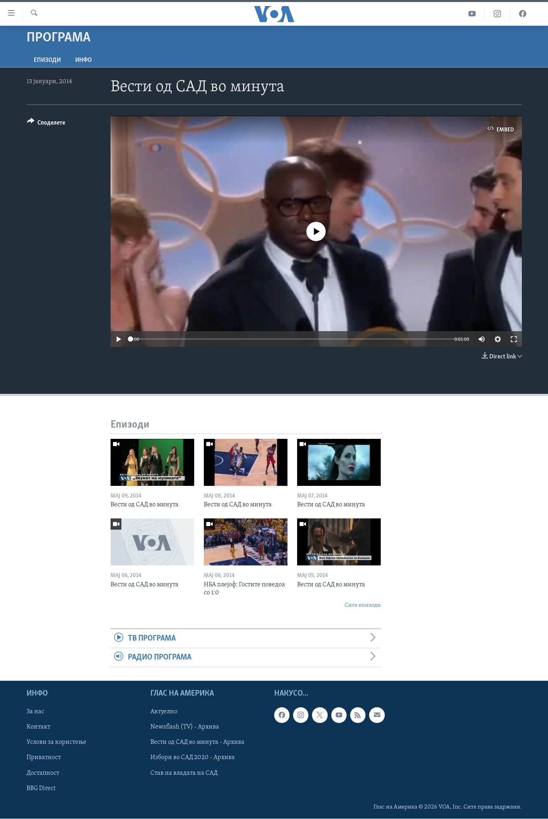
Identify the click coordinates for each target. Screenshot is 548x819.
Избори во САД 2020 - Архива (192, 758)
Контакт (38, 727)
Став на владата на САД (184, 773)
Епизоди (47, 60)
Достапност (43, 773)
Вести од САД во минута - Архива (197, 742)
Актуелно (163, 712)
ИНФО (83, 60)
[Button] (46, 124)
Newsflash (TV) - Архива (184, 727)
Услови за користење (56, 742)
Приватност (44, 758)
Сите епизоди (363, 605)
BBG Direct (41, 788)
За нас (35, 712)
